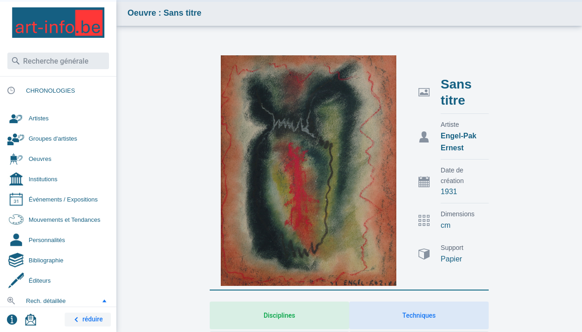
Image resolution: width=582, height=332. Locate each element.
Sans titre (456, 92)
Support (452, 247)
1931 (449, 192)
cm (445, 225)
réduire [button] (87, 320)
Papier (451, 259)
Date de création (452, 175)
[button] (104, 301)
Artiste (450, 124)
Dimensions (457, 214)
